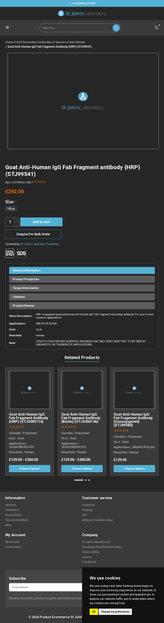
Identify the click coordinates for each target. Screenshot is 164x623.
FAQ (84, 515)
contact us (88, 504)
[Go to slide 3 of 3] (89, 480)
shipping (87, 510)
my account (12, 541)
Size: (11, 201)
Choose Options (30, 468)
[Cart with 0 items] (157, 27)
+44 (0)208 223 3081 (82, 3)
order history (13, 547)
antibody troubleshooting (97, 520)
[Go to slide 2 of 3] (86, 480)
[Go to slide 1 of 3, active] (78, 480)
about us (10, 504)
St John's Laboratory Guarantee (39, 244)
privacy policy (13, 515)
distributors (12, 510)
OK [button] (94, 611)
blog (8, 525)
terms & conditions (16, 520)
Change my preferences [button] (115, 611)
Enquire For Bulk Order (33, 234)
